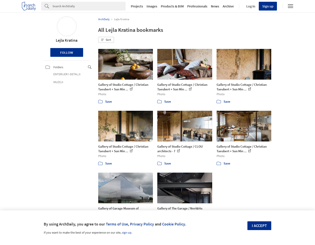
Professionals (197, 6)
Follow (66, 52)
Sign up (267, 6)
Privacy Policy (142, 224)
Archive (228, 6)
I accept (259, 225)
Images (152, 6)
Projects (137, 6)
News (215, 6)
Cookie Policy (173, 224)
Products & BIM (172, 6)
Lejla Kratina (66, 40)
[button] (106, 40)
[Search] (89, 6)
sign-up (126, 232)
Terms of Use (117, 224)
